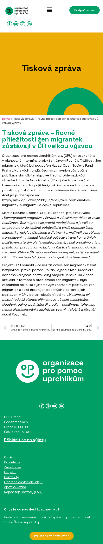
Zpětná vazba (15, 487)
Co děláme (12, 462)
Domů (6, 119)
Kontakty (11, 477)
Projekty (11, 472)
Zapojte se (12, 467)
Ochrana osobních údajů (23, 482)
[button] (49, 10)
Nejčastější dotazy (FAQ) (23, 492)
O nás (8, 457)
